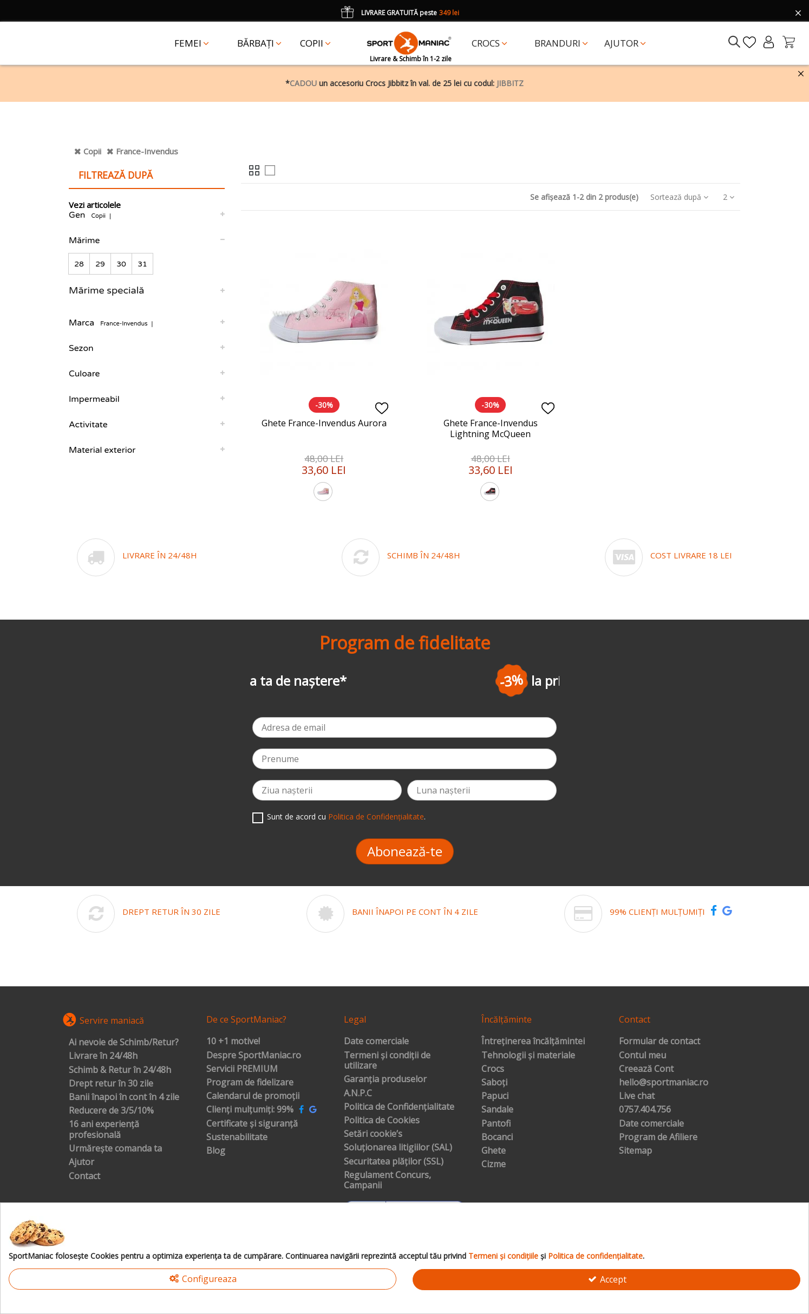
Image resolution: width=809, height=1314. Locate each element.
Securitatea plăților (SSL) (393, 1161)
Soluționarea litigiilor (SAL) (398, 1147)
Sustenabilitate (237, 1137)
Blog (215, 1151)
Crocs (492, 1069)
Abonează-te (404, 851)
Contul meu (642, 1055)
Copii (92, 151)
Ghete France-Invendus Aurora (324, 423)
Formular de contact (659, 1041)
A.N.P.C (358, 1093)
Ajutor (81, 1162)
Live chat (637, 1096)
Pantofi (496, 1123)
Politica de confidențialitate (595, 1256)
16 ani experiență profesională (104, 1129)
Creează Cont (646, 1069)
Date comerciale (376, 1041)
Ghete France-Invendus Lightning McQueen (490, 428)
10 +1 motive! (233, 1041)
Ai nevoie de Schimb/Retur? (124, 1042)
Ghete (493, 1151)
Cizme (493, 1164)
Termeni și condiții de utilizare (387, 1060)
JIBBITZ (510, 83)
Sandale (497, 1109)
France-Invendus (147, 151)
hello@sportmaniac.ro (663, 1082)
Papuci (494, 1096)
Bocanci (497, 1137)
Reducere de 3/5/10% (111, 1110)
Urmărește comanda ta (115, 1148)
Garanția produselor (385, 1079)
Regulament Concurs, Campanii (387, 1180)
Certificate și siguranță (252, 1123)
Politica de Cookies (382, 1120)
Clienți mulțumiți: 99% (249, 1109)
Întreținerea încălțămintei (533, 1041)
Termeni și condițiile (503, 1256)
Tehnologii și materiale (528, 1055)
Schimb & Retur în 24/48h (120, 1070)
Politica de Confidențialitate (376, 816)
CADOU (303, 83)
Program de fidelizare (249, 1082)
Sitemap (635, 1151)
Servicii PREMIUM (242, 1069)
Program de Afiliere (658, 1137)
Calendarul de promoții (252, 1096)
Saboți (494, 1082)
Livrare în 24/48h (103, 1056)
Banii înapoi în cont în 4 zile (124, 1097)
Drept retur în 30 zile (111, 1083)
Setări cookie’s (373, 1134)
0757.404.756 (645, 1109)
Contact (84, 1176)
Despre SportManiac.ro (253, 1055)
